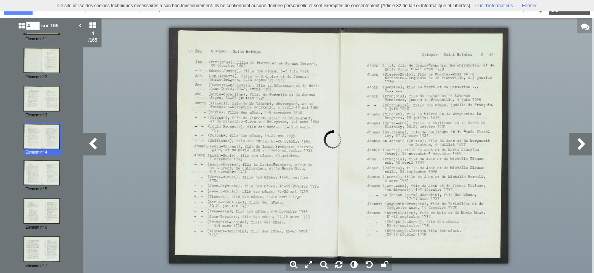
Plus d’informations (494, 5)
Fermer (529, 5)
